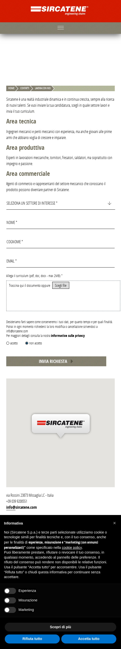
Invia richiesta (56, 361)
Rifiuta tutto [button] (32, 639)
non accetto (35, 343)
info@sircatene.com (21, 507)
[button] (114, 523)
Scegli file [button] (60, 285)
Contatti (24, 88)
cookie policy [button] (72, 548)
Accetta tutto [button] (89, 639)
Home (11, 88)
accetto (14, 343)
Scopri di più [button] (60, 627)
